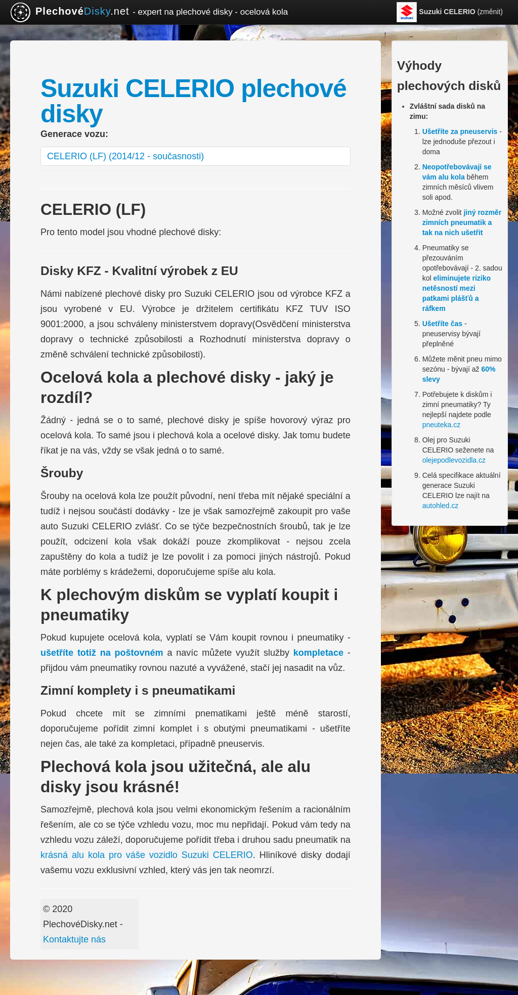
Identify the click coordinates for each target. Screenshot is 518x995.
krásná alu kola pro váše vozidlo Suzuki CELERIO (146, 855)
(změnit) (450, 12)
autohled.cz (440, 506)
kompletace (318, 653)
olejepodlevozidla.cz (454, 460)
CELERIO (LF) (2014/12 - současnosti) (125, 156)
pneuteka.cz (441, 425)
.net (149, 12)
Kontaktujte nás (74, 939)
